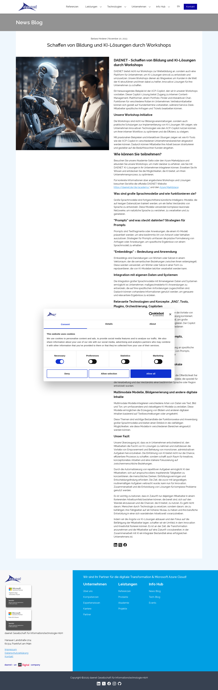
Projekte (122, 608)
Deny (67, 373)
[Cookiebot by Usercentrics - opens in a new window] (151, 314)
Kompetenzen (91, 597)
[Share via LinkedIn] (115, 545)
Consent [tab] (65, 324)
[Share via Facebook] (125, 545)
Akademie (123, 602)
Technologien (116, 6)
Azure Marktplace (169, 187)
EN (178, 6)
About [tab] (153, 324)
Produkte (123, 597)
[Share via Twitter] (120, 545)
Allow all (150, 373)
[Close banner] (170, 314)
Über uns (88, 591)
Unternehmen (141, 6)
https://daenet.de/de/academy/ (132, 187)
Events (152, 602)
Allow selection (109, 373)
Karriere (87, 608)
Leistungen (93, 6)
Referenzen (72, 6)
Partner (87, 614)
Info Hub (163, 6)
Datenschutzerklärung (16, 653)
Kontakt (190, 6)
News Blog (155, 591)
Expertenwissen (91, 602)
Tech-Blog (154, 597)
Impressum (11, 649)
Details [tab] (109, 324)
